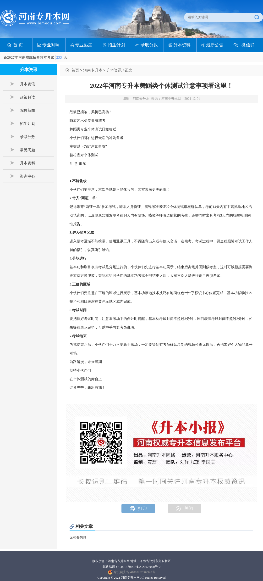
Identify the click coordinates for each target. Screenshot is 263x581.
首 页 (18, 45)
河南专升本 (92, 70)
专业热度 (83, 45)
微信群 (247, 45)
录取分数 (149, 45)
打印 (138, 508)
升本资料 (182, 45)
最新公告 (214, 45)
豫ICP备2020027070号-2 (144, 567)
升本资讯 (22, 84)
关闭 (184, 508)
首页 (75, 70)
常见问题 (22, 150)
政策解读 (22, 97)
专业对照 (51, 45)
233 (59, 57)
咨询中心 (22, 176)
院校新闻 (22, 110)
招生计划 (116, 45)
